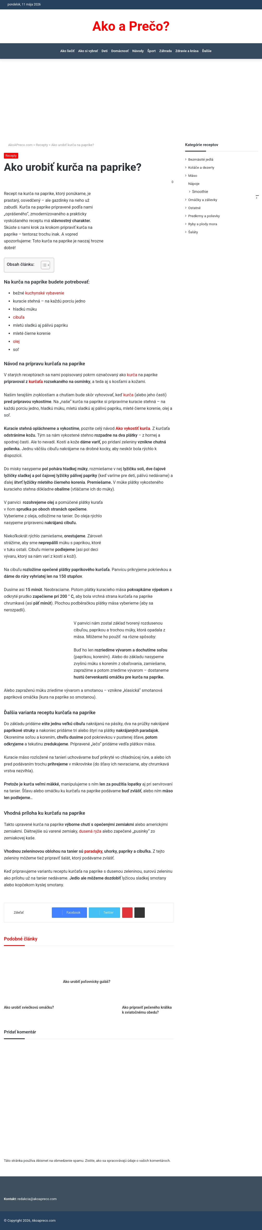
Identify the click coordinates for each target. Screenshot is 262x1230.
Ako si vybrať (88, 51)
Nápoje (193, 183)
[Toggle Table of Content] (43, 265)
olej (16, 341)
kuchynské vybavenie (44, 293)
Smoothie (200, 192)
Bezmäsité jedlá (200, 159)
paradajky (93, 851)
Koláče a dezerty (201, 167)
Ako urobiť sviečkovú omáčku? (29, 1007)
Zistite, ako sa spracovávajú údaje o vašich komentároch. (128, 1161)
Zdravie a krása (186, 51)
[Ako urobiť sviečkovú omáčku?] (29, 976)
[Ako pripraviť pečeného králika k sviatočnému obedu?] (147, 976)
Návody (138, 51)
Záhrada (165, 51)
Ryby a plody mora (202, 224)
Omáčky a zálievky (202, 200)
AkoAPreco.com (18, 145)
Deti (105, 51)
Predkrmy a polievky (204, 216)
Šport (151, 51)
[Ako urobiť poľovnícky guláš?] (88, 964)
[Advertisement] (131, 103)
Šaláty (193, 232)
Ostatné (194, 208)
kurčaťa (36, 381)
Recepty (42, 145)
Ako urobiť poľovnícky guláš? (86, 982)
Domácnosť (120, 51)
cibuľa (18, 317)
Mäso (192, 175)
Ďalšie (206, 51)
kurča (132, 374)
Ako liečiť (67, 51)
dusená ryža (90, 831)
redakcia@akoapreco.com (37, 1199)
